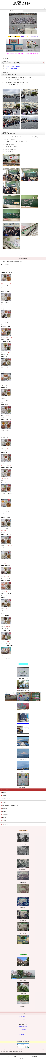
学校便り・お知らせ (6, 798)
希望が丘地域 (5, 824)
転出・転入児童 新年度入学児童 (10, 805)
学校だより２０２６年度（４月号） (11, 63)
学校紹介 (4, 792)
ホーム (11, 10)
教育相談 (4, 811)
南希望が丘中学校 (23, 1026)
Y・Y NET (23, 1019)
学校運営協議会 (5, 820)
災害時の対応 (5, 814)
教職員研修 (4, 808)
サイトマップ (23, 1058)
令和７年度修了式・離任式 (9, 74)
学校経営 (4, 795)
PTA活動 (4, 817)
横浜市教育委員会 (23, 1017)
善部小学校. (23, 1029)
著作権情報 (34, 1056)
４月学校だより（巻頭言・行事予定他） (12, 66)
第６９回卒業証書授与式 (8, 133)
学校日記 (4, 802)
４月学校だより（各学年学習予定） (11, 68)
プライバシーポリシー (11, 1056)
